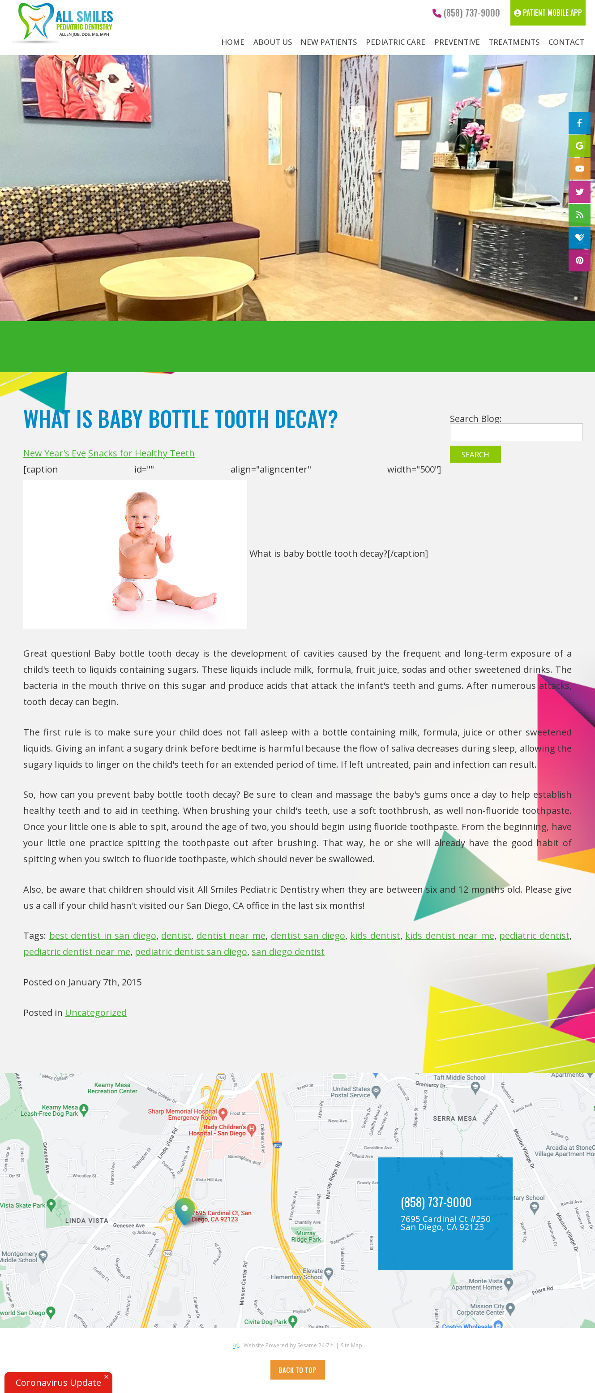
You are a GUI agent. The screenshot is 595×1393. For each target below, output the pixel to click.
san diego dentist (288, 952)
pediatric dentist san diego (191, 952)
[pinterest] (580, 260)
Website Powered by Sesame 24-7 (283, 1345)
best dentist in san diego (102, 935)
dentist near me (231, 935)
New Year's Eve (54, 453)
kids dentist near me (449, 935)
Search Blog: (476, 418)
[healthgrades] (580, 238)
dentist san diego (308, 935)
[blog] (580, 215)
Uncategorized (96, 1012)
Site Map (351, 1345)
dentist (176, 935)
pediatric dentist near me (76, 952)
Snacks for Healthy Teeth (141, 453)
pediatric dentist (534, 935)
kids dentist (375, 935)
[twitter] (580, 192)
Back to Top (297, 1370)
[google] (580, 146)
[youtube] (580, 169)
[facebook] (580, 123)
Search (475, 454)
